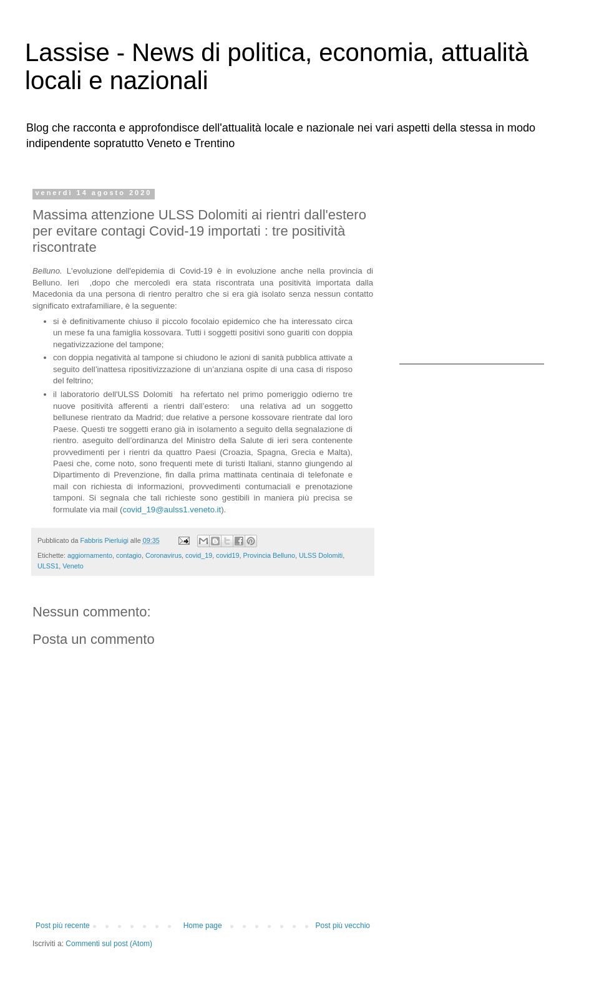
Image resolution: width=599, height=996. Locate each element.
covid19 (227, 555)
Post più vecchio (343, 925)
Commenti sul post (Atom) (109, 943)
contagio (129, 555)
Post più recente (63, 925)
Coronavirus (163, 555)
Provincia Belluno (269, 555)
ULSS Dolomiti (321, 555)
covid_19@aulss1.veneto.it (171, 509)
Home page (202, 925)
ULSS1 (48, 566)
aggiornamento (89, 555)
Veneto (73, 566)
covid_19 (198, 555)
